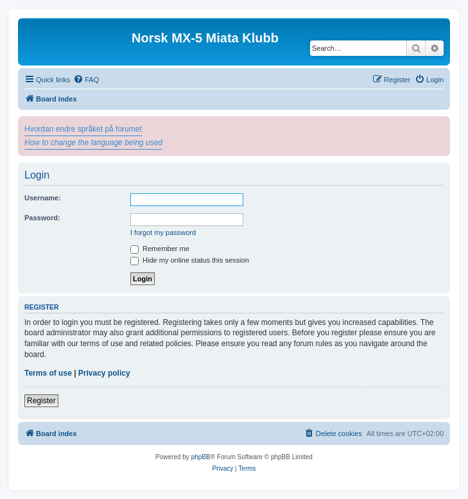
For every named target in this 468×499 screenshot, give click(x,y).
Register (41, 400)
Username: (42, 198)
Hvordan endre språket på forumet (83, 129)
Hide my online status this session (189, 260)
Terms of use (48, 373)
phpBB (201, 456)
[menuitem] (86, 79)
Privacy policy (104, 373)
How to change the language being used (93, 142)
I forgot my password (163, 232)
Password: (42, 218)
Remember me (159, 248)
